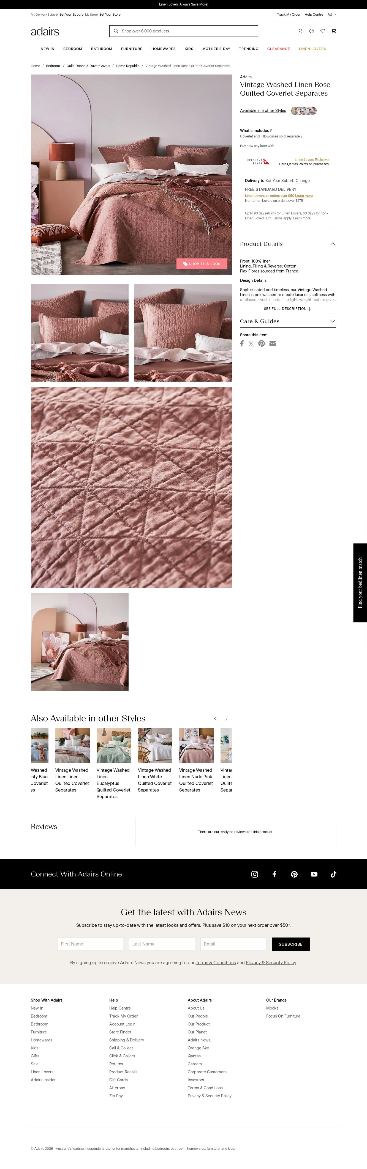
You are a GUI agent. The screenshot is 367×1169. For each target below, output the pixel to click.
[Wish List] (322, 31)
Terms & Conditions (216, 962)
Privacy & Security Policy (271, 962)
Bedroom (72, 49)
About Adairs (200, 1000)
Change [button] (303, 180)
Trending (249, 49)
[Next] (226, 718)
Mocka (272, 1008)
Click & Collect (122, 1056)
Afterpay (117, 1088)
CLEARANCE (278, 49)
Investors (196, 1080)
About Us (196, 1008)
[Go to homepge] (45, 30)
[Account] (311, 31)
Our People (198, 1016)
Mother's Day (216, 49)
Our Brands (276, 1000)
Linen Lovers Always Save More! (183, 4)
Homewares (163, 49)
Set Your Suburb (71, 14)
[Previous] (215, 718)
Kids (189, 49)
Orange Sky (198, 1048)
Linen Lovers (312, 49)
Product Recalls (123, 1072)
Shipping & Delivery (126, 1040)
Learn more (304, 196)
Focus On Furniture (283, 1016)
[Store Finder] (300, 31)
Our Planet (197, 1032)
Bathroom (101, 49)
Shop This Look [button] (202, 264)
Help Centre (314, 14)
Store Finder (120, 1032)
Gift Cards (118, 1080)
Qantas (194, 1056)
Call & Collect (121, 1048)
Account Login (122, 1024)
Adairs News (199, 1040)
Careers (195, 1064)
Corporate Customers (207, 1072)
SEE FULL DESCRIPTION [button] (288, 309)
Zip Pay (116, 1096)
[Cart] (333, 31)
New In (48, 49)
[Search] (117, 31)
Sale (35, 1064)
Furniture (132, 49)
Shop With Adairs (46, 1000)
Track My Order (288, 14)
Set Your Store (110, 14)
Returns (116, 1064)
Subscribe (291, 944)
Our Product (199, 1024)
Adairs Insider (43, 1080)
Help (113, 1000)
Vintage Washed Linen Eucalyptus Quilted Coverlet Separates (48, 783)
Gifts (35, 1056)
